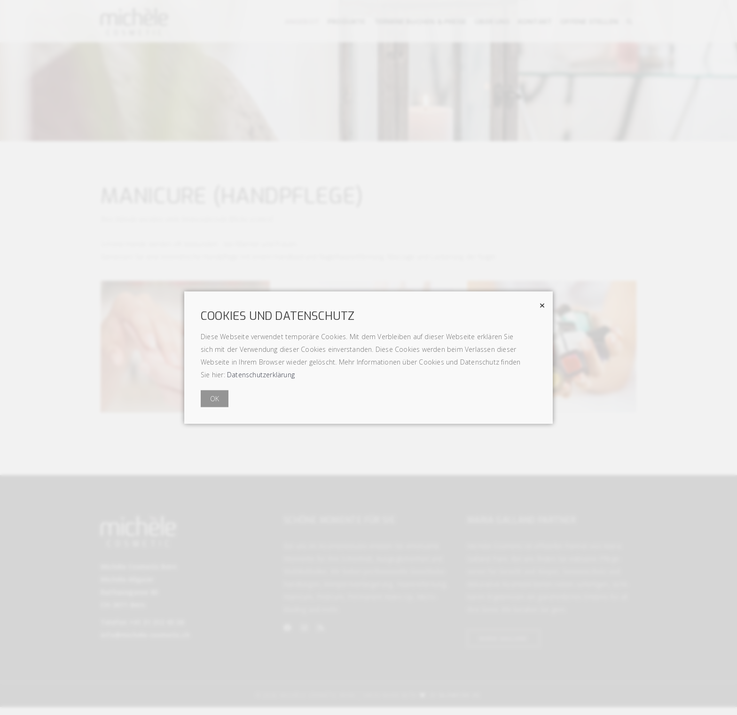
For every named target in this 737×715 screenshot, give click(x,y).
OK (214, 398)
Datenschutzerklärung (261, 374)
